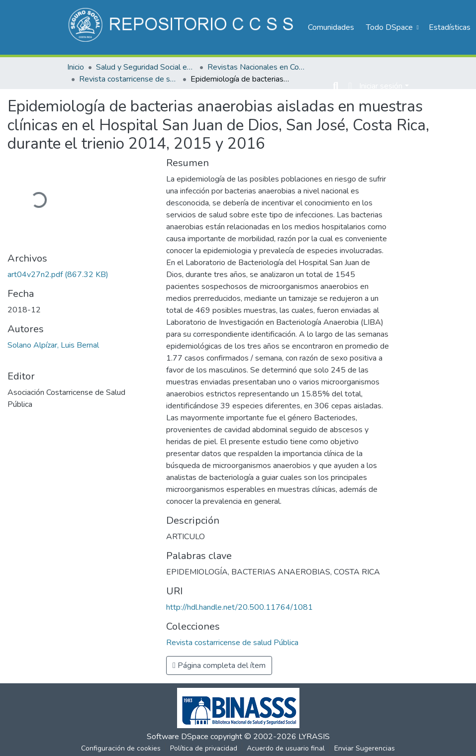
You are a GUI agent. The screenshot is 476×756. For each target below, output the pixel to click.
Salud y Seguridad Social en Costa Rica (145, 67)
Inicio (75, 67)
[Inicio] (182, 27)
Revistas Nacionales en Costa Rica (257, 67)
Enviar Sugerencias (364, 748)
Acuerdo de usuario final (286, 748)
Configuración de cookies (121, 748)
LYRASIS (314, 736)
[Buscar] (335, 86)
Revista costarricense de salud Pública (129, 79)
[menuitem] (391, 27)
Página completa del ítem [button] (219, 665)
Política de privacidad (203, 748)
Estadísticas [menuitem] (450, 27)
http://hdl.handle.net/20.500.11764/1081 (239, 607)
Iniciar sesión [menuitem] (380, 86)
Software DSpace (177, 736)
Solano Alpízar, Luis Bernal (53, 345)
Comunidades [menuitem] (331, 27)
